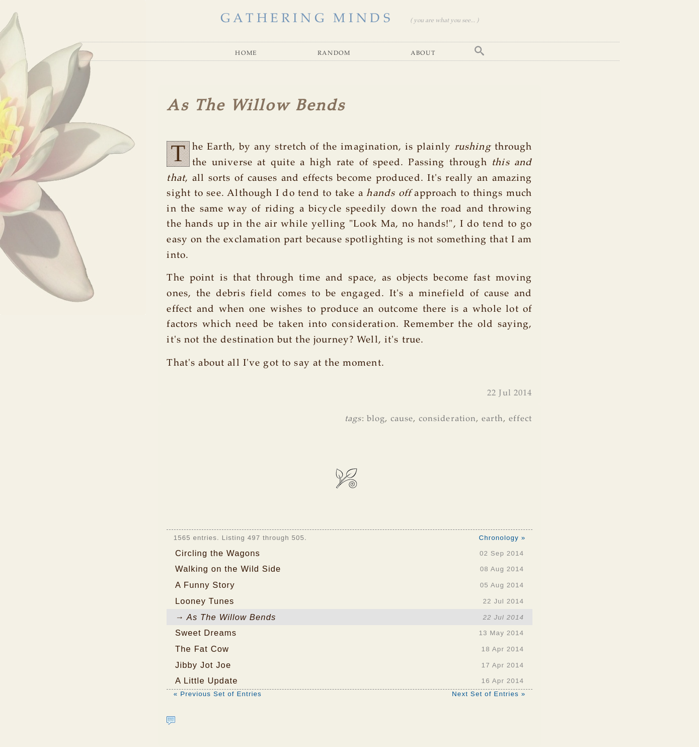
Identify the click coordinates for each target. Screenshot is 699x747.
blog (376, 419)
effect (520, 419)
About (423, 52)
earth (493, 419)
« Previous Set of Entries (218, 694)
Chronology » (502, 537)
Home (246, 52)
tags (353, 419)
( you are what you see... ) (444, 20)
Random (334, 52)
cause (402, 419)
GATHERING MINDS (306, 19)
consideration (448, 419)
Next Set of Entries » (488, 694)
